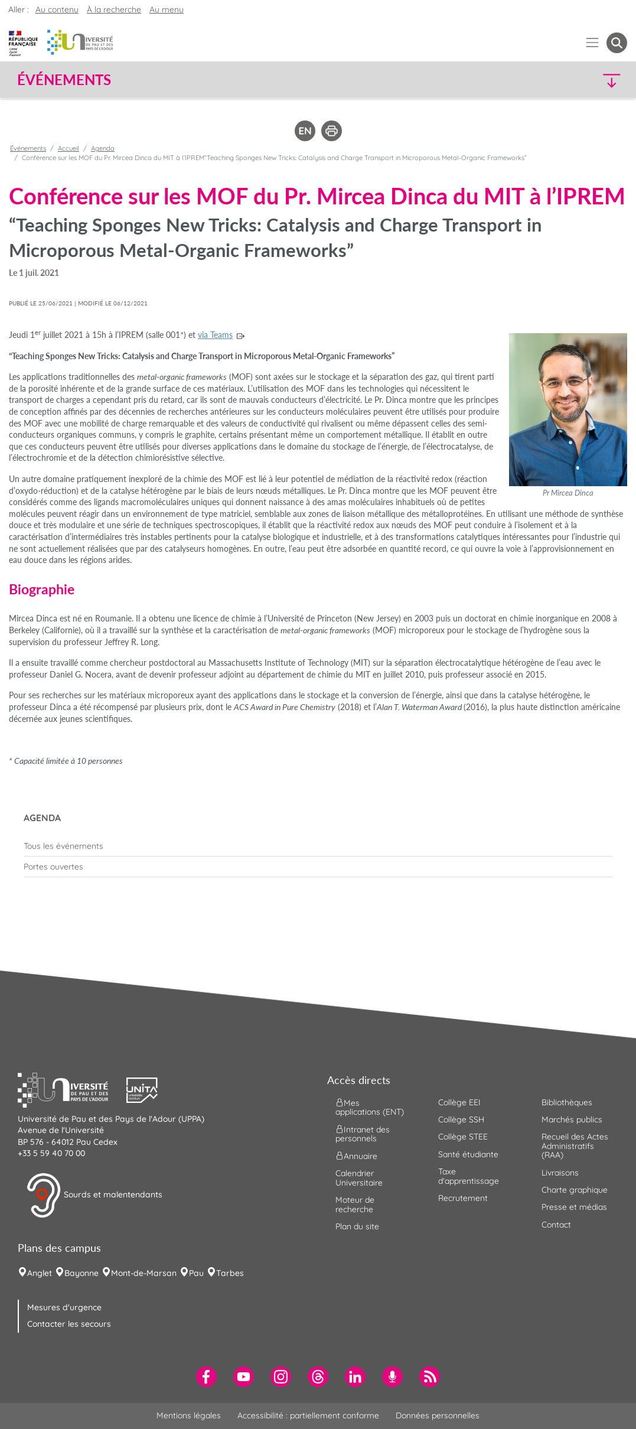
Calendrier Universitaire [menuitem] (359, 1177)
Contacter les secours (69, 1324)
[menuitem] (318, 846)
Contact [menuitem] (556, 1224)
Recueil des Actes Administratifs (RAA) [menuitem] (575, 1145)
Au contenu (57, 9)
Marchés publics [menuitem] (572, 1119)
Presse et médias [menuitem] (574, 1207)
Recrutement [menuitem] (463, 1198)
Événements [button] (64, 79)
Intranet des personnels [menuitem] (362, 1134)
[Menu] (592, 43)
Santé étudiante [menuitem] (468, 1154)
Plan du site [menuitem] (357, 1226)
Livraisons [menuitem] (560, 1172)
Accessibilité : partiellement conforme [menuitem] (308, 1415)
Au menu (166, 9)
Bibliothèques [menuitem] (567, 1102)
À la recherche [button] (114, 9)
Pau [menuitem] (196, 1273)
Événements (28, 148)
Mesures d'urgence (64, 1307)
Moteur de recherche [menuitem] (354, 1204)
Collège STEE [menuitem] (463, 1136)
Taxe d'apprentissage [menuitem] (468, 1176)
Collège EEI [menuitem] (459, 1102)
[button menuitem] (616, 42)
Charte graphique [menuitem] (575, 1189)
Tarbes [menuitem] (230, 1273)
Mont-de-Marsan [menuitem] (144, 1273)
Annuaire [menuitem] (356, 1156)
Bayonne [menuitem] (81, 1273)
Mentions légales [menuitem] (188, 1415)
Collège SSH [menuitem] (461, 1119)
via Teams (215, 335)
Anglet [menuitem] (39, 1273)
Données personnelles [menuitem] (438, 1415)
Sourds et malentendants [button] (94, 1195)
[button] (552, 80)
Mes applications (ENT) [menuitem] (369, 1106)
